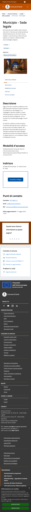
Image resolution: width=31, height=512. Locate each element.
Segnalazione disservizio (10, 441)
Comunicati (7, 389)
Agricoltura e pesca (9, 379)
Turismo (6, 353)
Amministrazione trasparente (12, 473)
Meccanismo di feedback (10, 463)
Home (3, 14)
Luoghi (21, 14)
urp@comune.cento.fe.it (14, 204)
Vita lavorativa (8, 342)
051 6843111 (14, 200)
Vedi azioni (7, 48)
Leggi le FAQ (7, 443)
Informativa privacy (9, 453)
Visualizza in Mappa (15, 180)
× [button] (29, 488)
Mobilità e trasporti (9, 355)
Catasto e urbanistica (10, 350)
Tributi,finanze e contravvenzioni (13, 368)
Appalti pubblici (8, 347)
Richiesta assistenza (9, 446)
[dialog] (15, 499)
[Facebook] (4, 305)
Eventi (5, 402)
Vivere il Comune (13, 14)
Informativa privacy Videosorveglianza (15, 486)
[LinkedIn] (17, 305)
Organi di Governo (9, 313)
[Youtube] (8, 305)
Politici (6, 324)
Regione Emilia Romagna (9, 2)
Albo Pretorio (8, 476)
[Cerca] (28, 7)
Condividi (7, 45)
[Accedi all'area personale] (24, 2)
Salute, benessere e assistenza (12, 374)
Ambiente (6, 371)
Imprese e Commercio (10, 345)
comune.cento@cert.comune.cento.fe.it (17, 207)
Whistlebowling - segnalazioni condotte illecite (15, 479)
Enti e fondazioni (8, 321)
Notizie (6, 387)
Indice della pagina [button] (10, 80)
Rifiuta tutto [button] (15, 508)
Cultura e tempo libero (10, 340)
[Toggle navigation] (3, 7)
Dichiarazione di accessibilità (12, 458)
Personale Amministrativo (11, 326)
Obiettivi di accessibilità (10, 461)
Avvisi (5, 392)
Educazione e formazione (11, 363)
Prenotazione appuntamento (12, 438)
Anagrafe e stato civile (10, 337)
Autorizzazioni (8, 376)
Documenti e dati (8, 329)
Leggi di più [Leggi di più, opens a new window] (8, 501)
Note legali (7, 456)
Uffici (5, 319)
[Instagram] (12, 305)
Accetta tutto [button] (15, 504)
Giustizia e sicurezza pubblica (12, 366)
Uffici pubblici (6, 16)
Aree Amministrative (10, 316)
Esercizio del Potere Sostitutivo (13, 483)
